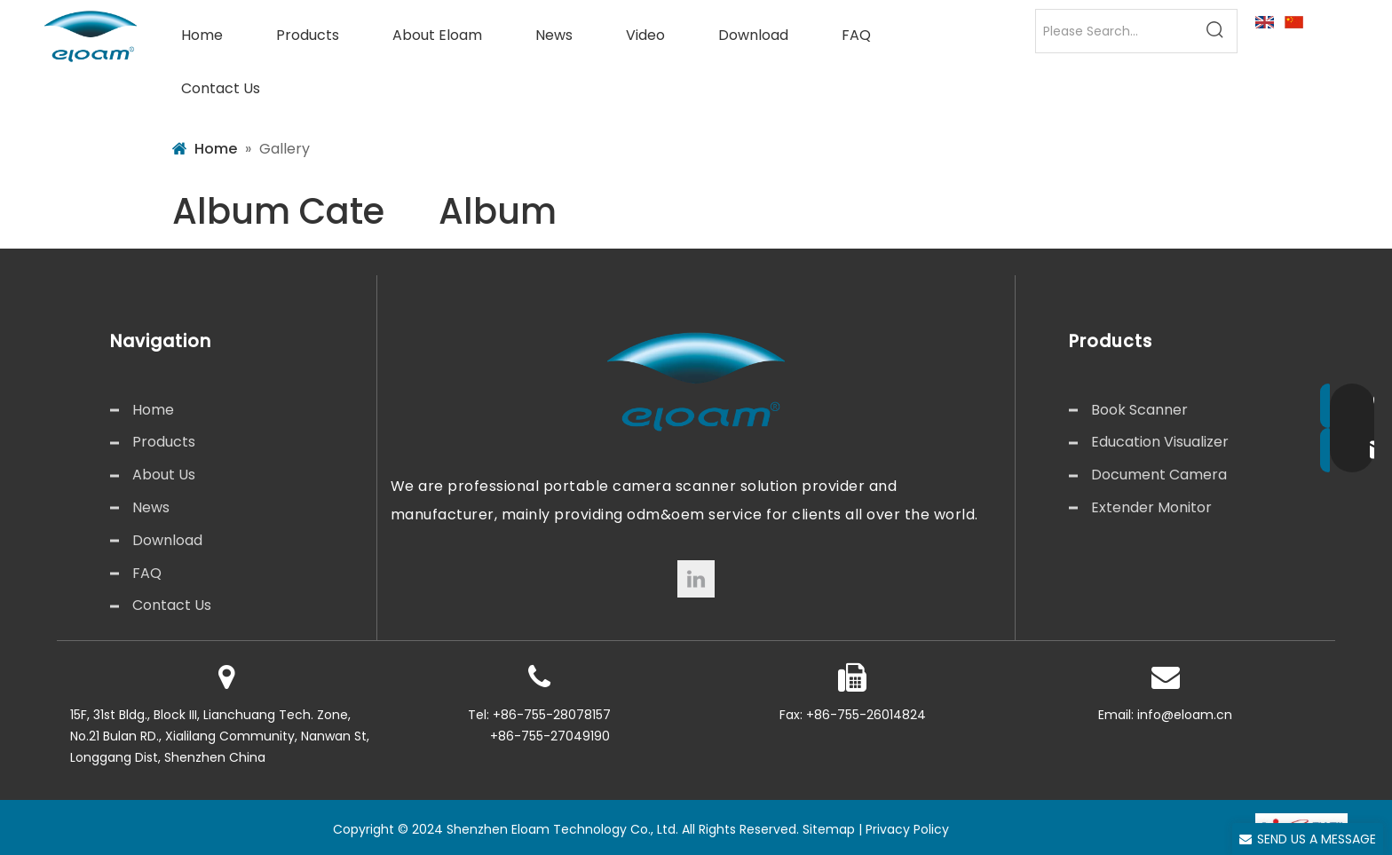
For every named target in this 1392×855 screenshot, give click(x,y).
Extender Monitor (1151, 507)
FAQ (147, 573)
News (151, 507)
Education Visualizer (1160, 441)
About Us (163, 474)
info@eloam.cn (1184, 715)
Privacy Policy (907, 829)
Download (167, 540)
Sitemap (829, 829)
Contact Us (171, 605)
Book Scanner (1139, 410)
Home (153, 410)
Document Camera (1159, 474)
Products (163, 441)
